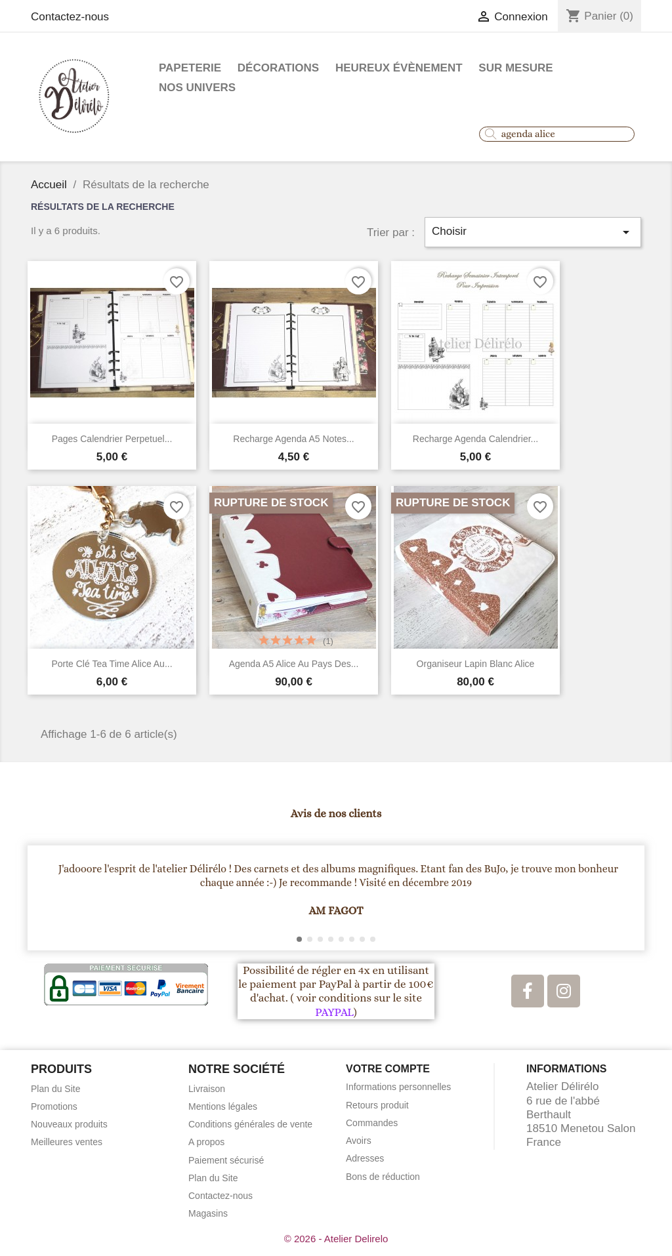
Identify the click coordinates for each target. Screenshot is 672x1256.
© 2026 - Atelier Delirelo (336, 1238)
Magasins (208, 1213)
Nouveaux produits (69, 1124)
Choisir (533, 232)
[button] (44, 897)
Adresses (365, 1158)
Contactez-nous (70, 16)
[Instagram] (563, 991)
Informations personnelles (398, 1087)
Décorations (278, 68)
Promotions (54, 1106)
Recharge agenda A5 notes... (293, 439)
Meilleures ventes (66, 1142)
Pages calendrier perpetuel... (112, 439)
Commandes (372, 1123)
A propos (206, 1142)
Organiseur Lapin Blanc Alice (476, 663)
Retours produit (377, 1105)
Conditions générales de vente (250, 1124)
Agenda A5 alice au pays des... (294, 663)
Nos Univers (197, 87)
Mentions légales (222, 1106)
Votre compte (388, 1068)
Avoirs (358, 1140)
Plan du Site (56, 1089)
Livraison (206, 1089)
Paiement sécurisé (226, 1160)
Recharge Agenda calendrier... (475, 439)
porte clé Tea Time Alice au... (111, 663)
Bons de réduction (383, 1176)
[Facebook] (527, 991)
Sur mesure (515, 68)
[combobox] (557, 134)
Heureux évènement (399, 68)
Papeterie (190, 68)
